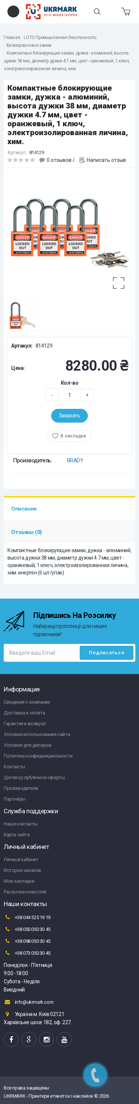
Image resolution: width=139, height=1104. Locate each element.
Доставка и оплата (24, 713)
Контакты (14, 766)
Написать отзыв (106, 160)
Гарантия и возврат (25, 723)
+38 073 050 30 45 (27, 953)
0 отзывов (59, 160)
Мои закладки (19, 881)
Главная (12, 37)
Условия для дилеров (27, 745)
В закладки (73, 436)
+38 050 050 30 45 (27, 929)
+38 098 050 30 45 (27, 941)
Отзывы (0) (26, 532)
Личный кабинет (21, 859)
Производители (21, 788)
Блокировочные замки (29, 45)
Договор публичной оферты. (35, 777)
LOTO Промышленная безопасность (60, 37)
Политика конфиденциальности (38, 756)
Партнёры (15, 799)
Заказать (69, 416)
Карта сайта (17, 834)
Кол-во (70, 383)
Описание (24, 508)
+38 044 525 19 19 (27, 917)
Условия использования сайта (37, 734)
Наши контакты (21, 824)
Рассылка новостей (25, 892)
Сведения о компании (27, 702)
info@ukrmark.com (28, 1002)
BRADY (75, 460)
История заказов (22, 870)
